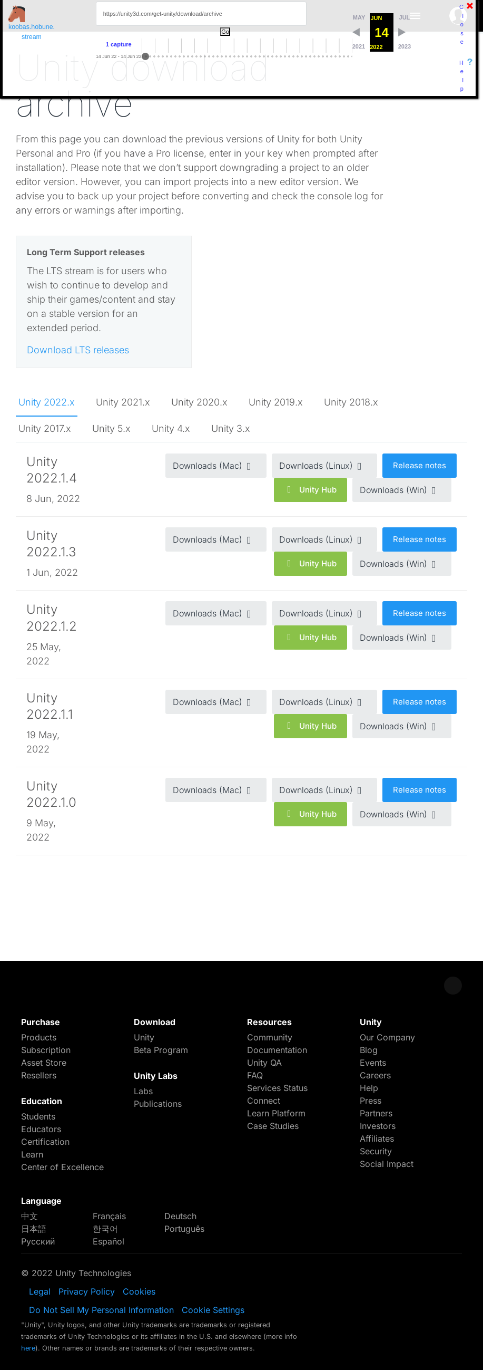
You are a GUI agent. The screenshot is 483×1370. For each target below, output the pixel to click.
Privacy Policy (86, 1291)
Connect (263, 1100)
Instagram (405, 1273)
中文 (29, 1216)
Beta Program (161, 1050)
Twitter (381, 1273)
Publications (158, 1103)
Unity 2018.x (351, 402)
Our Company (387, 1037)
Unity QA (264, 1062)
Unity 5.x (111, 428)
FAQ (255, 1075)
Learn (32, 1154)
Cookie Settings (213, 1310)
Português (184, 1228)
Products (38, 1037)
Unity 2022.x (46, 402)
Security (376, 1151)
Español (108, 1241)
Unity (144, 1037)
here (28, 1348)
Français (109, 1216)
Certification (45, 1141)
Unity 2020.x (199, 402)
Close (461, 24)
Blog (369, 1050)
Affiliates (377, 1138)
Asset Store (43, 1062)
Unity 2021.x (123, 402)
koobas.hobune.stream (31, 23)
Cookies (139, 1291)
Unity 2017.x (44, 428)
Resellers (38, 1075)
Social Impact (386, 1164)
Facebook (358, 1273)
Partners (376, 1113)
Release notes (419, 465)
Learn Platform (276, 1113)
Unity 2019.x (276, 402)
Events (373, 1062)
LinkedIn (429, 1273)
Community (269, 1037)
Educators (41, 1129)
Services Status (277, 1088)
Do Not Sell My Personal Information (101, 1310)
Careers (375, 1075)
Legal (40, 1291)
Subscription (46, 1050)
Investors (378, 1126)
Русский (38, 1241)
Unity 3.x (230, 428)
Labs (143, 1091)
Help (461, 76)
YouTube (452, 1273)
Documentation (277, 1050)
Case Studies (273, 1126)
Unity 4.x (171, 428)
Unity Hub (310, 490)
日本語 (33, 1228)
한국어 (105, 1228)
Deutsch (180, 1216)
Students (38, 1116)
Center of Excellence (62, 1167)
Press (370, 1100)
